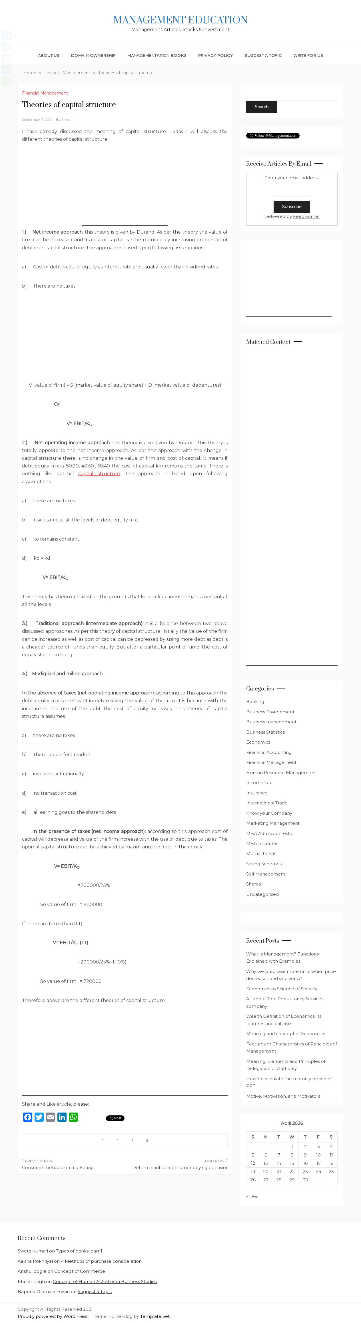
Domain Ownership (93, 55)
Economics (258, 742)
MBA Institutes (262, 843)
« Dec (252, 1196)
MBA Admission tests (269, 833)
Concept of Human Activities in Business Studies (105, 1281)
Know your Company (269, 813)
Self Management (265, 874)
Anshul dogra (32, 1271)
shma (66, 119)
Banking (255, 701)
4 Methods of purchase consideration (101, 1261)
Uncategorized (262, 894)
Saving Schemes (264, 863)
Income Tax (259, 782)
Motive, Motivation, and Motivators (283, 1096)
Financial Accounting (269, 752)
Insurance (257, 793)
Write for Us (308, 55)
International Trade (267, 803)
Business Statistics (265, 732)
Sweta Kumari (33, 1251)
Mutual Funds (261, 853)
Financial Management (45, 93)
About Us (49, 55)
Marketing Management (273, 823)
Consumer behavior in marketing (58, 1167)
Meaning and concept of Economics (285, 1033)
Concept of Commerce (79, 1271)
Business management (271, 721)
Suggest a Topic (263, 55)
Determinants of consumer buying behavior (180, 1167)
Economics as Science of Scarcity (281, 988)
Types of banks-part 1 (79, 1251)
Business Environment (270, 711)
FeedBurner (306, 216)
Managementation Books (157, 55)
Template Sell (155, 1316)
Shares (253, 884)
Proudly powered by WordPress (53, 1316)
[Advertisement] (125, 190)
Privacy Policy (215, 55)
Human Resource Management (281, 772)
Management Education (180, 20)
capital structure (99, 473)
